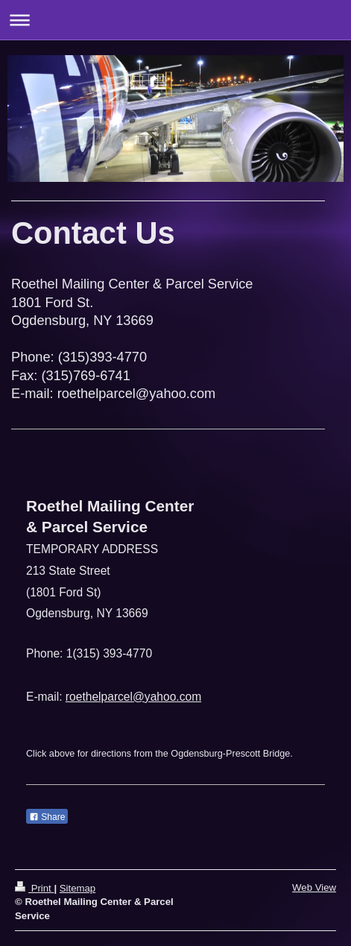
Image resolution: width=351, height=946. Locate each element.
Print (34, 888)
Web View (314, 887)
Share (47, 817)
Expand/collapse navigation (175, 20)
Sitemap (77, 888)
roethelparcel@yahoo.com (133, 696)
